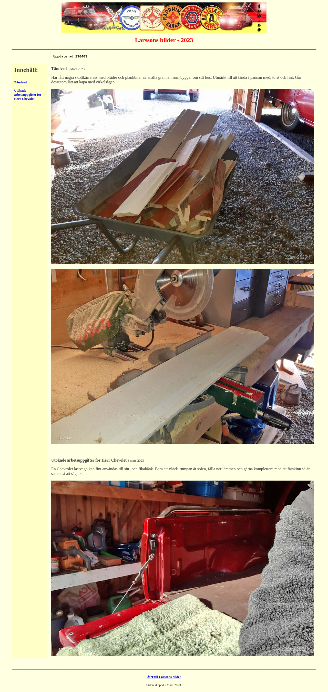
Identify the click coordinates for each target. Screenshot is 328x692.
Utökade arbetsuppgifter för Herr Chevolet (27, 95)
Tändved (20, 83)
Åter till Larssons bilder (164, 677)
